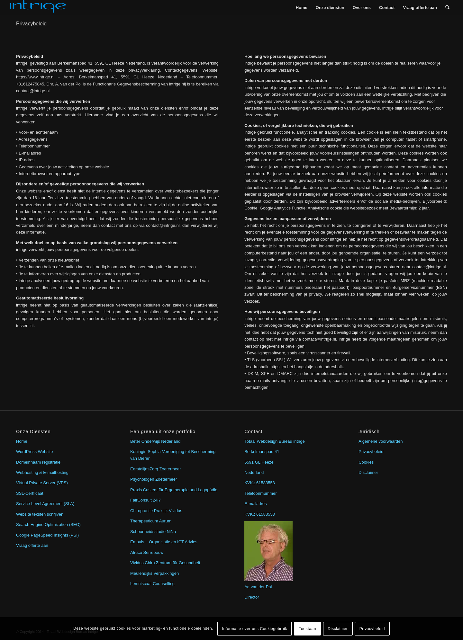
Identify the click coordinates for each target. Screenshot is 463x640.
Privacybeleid (31, 23)
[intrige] (38, 7)
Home (21, 441)
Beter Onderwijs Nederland (155, 441)
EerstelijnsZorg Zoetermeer (155, 469)
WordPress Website (34, 451)
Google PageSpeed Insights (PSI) (47, 535)
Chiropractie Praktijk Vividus (156, 510)
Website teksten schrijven (39, 514)
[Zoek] (447, 7)
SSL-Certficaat (29, 493)
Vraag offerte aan (32, 545)
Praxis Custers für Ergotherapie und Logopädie (173, 489)
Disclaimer (368, 472)
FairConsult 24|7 (145, 500)
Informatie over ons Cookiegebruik (254, 629)
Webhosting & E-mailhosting (42, 472)
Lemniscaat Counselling (152, 583)
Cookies (366, 462)
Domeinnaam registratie (38, 462)
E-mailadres (255, 503)
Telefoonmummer (260, 493)
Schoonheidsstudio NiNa (153, 531)
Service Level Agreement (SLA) (45, 503)
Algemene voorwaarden (381, 441)
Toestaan (307, 629)
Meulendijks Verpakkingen (154, 573)
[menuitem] (302, 7)
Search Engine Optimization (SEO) (48, 524)
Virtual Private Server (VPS (41, 482)
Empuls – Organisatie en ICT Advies (163, 541)
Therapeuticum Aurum (150, 521)
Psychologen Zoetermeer (153, 479)
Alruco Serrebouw (146, 552)
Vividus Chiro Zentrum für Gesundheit (165, 562)
